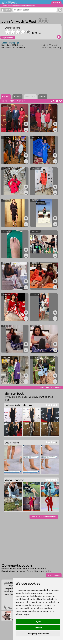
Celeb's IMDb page (10, 43)
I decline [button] (38, 627)
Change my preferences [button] (38, 633)
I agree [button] (38, 621)
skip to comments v (51, 387)
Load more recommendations (43, 517)
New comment (54, 575)
